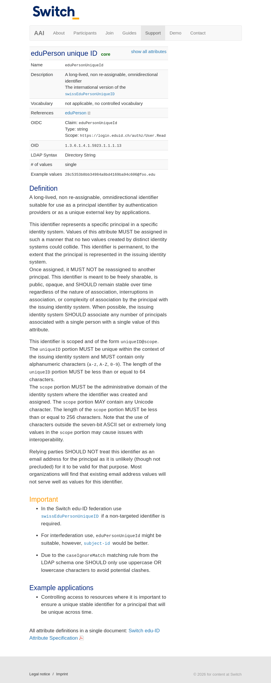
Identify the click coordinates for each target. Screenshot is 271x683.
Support (153, 32)
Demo (175, 32)
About (59, 32)
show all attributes (148, 51)
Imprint (62, 674)
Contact (198, 32)
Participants (84, 32)
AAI (39, 33)
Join (110, 32)
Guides (129, 32)
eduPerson (75, 112)
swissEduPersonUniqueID (89, 94)
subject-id (97, 543)
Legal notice (39, 674)
